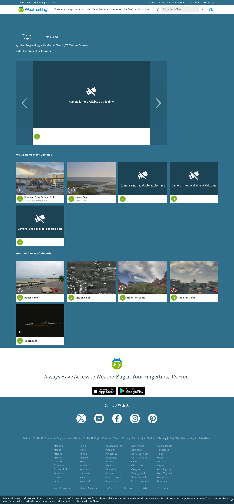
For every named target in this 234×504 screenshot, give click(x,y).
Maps (71, 9)
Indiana (83, 457)
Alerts (79, 9)
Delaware (59, 473)
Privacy (126, 438)
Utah (160, 457)
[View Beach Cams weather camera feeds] (40, 281)
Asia (145, 488)
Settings (209, 2)
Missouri (110, 461)
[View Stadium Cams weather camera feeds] (194, 281)
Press (161, 2)
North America (62, 488)
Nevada (109, 473)
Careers (197, 2)
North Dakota (139, 457)
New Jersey (111, 481)
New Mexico (137, 446)
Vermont (162, 461)
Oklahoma (137, 465)
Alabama (59, 446)
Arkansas (59, 457)
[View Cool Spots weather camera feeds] (40, 324)
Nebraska (110, 469)
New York (136, 450)
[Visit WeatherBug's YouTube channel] (99, 418)
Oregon (135, 469)
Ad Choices (95, 501)
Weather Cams (27, 36)
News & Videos (100, 9)
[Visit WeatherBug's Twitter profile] (81, 418)
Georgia (58, 481)
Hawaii (83, 446)
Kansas (83, 465)
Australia (163, 488)
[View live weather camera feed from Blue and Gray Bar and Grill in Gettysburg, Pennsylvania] (40, 182)
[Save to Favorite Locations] (158, 9)
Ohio (134, 461)
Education (172, 2)
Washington (164, 469)
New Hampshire (114, 477)
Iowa (82, 461)
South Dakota (164, 446)
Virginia (161, 465)
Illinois (83, 454)
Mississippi (111, 457)
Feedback (185, 2)
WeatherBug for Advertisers (47, 2)
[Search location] (180, 9)
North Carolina (139, 454)
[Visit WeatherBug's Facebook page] (117, 418)
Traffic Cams (51, 37)
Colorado (59, 465)
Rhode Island (138, 477)
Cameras (116, 9)
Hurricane (143, 9)
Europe (128, 488)
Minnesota (111, 454)
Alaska (57, 450)
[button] (232, 500)
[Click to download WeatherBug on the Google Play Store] (131, 391)
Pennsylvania (138, 473)
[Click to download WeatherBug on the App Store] (104, 391)
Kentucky (84, 469)
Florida (57, 477)
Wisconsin (162, 477)
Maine (82, 477)
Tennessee (163, 450)
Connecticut (60, 469)
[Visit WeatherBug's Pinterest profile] (153, 418)
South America (89, 488)
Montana (110, 465)
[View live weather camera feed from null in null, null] (142, 182)
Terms (116, 438)
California (59, 461)
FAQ (177, 438)
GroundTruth (24, 2)
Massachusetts (113, 446)
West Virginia (164, 473)
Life (88, 9)
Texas (160, 454)
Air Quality (130, 9)
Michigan (110, 450)
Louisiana (84, 473)
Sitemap (162, 438)
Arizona (58, 454)
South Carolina (139, 481)
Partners (137, 438)
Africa (110, 488)
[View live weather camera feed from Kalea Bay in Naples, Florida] (91, 182)
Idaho (82, 450)
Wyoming (162, 481)
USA (170, 438)
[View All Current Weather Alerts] (211, 9)
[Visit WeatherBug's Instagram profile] (135, 418)
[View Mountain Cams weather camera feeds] (142, 281)
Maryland (84, 481)
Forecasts (59, 9)
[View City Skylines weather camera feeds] (91, 281)
